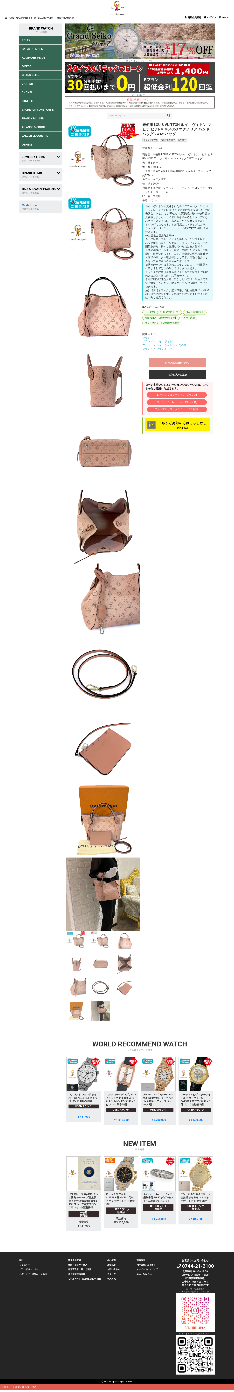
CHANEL (27, 92)
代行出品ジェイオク (146, 1265)
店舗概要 (111, 1265)
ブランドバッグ (166, 348)
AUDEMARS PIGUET (34, 57)
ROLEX (26, 40)
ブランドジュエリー (28, 1269)
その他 (182, 345)
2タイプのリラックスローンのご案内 (176, 409)
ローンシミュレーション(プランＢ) (176, 402)
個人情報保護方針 (76, 1274)
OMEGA (26, 66)
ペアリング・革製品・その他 (33, 1274)
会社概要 (111, 1260)
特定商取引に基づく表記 (79, 1269)
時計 (21, 1260)
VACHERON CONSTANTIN (38, 109)
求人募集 (111, 1278)
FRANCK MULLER (33, 118)
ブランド (147, 337)
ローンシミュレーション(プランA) (177, 394)
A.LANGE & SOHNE (34, 127)
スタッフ (111, 1274)
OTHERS (27, 144)
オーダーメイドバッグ (147, 1269)
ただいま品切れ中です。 (177, 363)
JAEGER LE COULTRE (35, 135)
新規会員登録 (74, 1260)
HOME (9, 17)
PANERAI (27, 101)
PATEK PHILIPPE (32, 48)
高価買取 (141, 1260)
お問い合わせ (65, 17)
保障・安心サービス (77, 1265)
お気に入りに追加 (178, 374)
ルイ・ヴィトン (166, 341)
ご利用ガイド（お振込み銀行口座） (35, 17)
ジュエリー (24, 1265)
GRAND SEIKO (30, 75)
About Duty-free (144, 1274)
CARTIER (27, 83)
